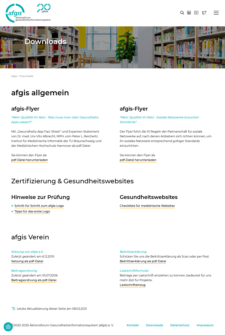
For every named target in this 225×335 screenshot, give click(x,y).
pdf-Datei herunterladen (29, 160)
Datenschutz (179, 325)
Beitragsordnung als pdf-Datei (33, 280)
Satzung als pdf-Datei (27, 261)
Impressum (205, 325)
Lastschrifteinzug (133, 285)
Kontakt (133, 325)
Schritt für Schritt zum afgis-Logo (39, 206)
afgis (28, 13)
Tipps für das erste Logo (32, 211)
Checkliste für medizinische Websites (147, 206)
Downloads (26, 76)
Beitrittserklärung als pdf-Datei (143, 261)
